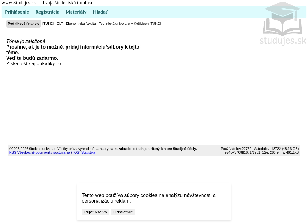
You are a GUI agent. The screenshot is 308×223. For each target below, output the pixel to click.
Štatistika (88, 152)
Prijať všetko (95, 212)
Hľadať (100, 12)
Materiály (76, 12)
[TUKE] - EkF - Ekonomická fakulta (69, 23)
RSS (12, 152)
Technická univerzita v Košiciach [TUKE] (130, 23)
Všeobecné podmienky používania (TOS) (48, 152)
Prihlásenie (17, 12)
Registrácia (47, 12)
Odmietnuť (123, 212)
